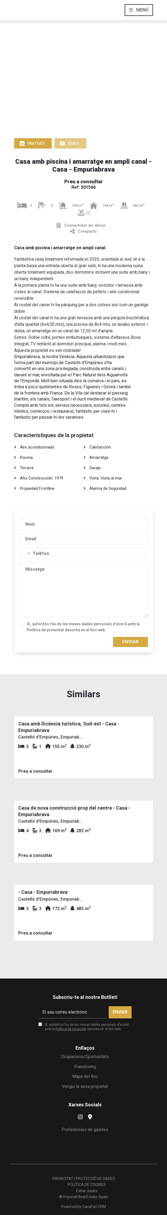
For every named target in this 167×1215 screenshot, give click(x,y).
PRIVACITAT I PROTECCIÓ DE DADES (83, 1178)
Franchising (85, 1066)
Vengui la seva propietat (85, 1086)
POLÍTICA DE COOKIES (87, 1184)
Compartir (83, 231)
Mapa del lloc (85, 1076)
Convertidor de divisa (81, 225)
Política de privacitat (45, 630)
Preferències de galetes (85, 1129)
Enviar (130, 641)
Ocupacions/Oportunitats (85, 1056)
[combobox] (25, 553)
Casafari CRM (94, 1206)
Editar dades (87, 1191)
